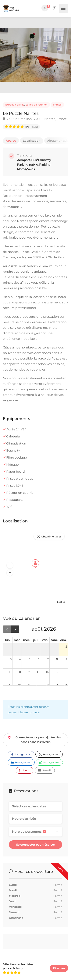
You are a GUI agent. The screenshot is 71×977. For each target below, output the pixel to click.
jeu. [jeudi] (35, 640)
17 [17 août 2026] (10, 685)
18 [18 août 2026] (19, 685)
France (57, 104)
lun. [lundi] (7, 640)
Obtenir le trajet (51, 536)
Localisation (31, 140)
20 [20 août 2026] (37, 685)
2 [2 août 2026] (66, 646)
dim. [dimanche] (63, 640)
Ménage (12, 464)
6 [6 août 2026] (38, 659)
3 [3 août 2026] (11, 659)
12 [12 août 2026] (28, 672)
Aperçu (11, 140)
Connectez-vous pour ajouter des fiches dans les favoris (34, 739)
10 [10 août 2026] (10, 672)
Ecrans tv (13, 450)
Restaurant (14, 500)
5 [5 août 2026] (29, 659)
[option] (35, 55)
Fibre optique (16, 457)
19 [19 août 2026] (28, 685)
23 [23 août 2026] (65, 685)
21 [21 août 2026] (47, 685)
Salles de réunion (37, 104)
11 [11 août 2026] (20, 672)
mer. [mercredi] (26, 640)
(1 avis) (31, 126)
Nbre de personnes (29, 831)
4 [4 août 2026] (20, 659)
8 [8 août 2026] (57, 659)
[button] (10, 565)
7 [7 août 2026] (48, 659)
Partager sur (20, 754)
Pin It (24, 770)
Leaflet (61, 602)
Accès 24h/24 (16, 429)
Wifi (9, 507)
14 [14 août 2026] (47, 672)
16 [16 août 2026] (66, 672)
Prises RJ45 (14, 485)
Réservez (59, 968)
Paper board (15, 471)
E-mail (44, 770)
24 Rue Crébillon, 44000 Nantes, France (35, 119)
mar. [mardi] (17, 640)
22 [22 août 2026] (56, 685)
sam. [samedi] (54, 640)
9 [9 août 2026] (66, 659)
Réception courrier (20, 492)
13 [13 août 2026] (38, 672)
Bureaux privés (14, 104)
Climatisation (16, 443)
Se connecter (54, 8)
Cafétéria (13, 436)
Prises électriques (19, 478)
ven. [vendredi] (45, 640)
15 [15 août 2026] (56, 672)
